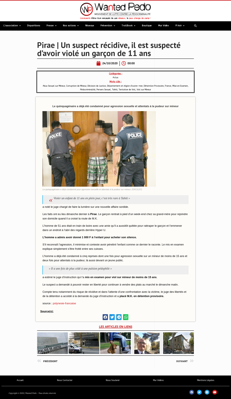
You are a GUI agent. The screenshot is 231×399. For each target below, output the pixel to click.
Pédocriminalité (87, 89)
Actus (115, 77)
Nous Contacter (64, 380)
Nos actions (71, 25)
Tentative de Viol (127, 89)
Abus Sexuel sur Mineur (54, 86)
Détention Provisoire (154, 86)
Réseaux (89, 25)
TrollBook (128, 25)
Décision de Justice (97, 86)
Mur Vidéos (158, 380)
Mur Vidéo (163, 25)
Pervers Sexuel (104, 89)
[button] (105, 317)
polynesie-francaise (64, 303)
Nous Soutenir (113, 380)
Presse (52, 25)
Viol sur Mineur (144, 89)
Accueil (20, 380)
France (168, 86)
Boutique (147, 25)
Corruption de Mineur (76, 86)
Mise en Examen (180, 86)
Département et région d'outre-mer (125, 86)
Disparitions (33, 25)
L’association (12, 25)
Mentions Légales (205, 380)
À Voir (180, 25)
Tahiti (114, 89)
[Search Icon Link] (195, 25)
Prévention (108, 25)
